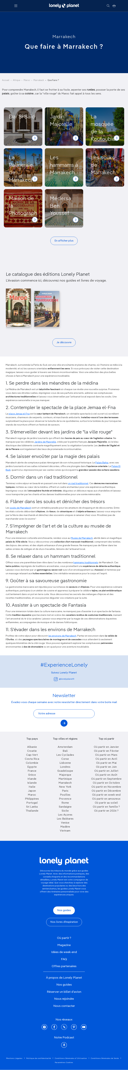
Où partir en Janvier (106, 747)
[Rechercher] (108, 6)
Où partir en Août (106, 775)
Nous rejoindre (64, 998)
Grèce (32, 775)
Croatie (32, 751)
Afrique (16, 80)
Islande (32, 783)
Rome (65, 803)
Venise (65, 823)
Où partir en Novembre (106, 787)
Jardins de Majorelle (45, 442)
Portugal (32, 803)
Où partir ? (64, 938)
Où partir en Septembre (106, 779)
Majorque (65, 775)
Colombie (32, 763)
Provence (65, 799)
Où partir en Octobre (106, 783)
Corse (65, 759)
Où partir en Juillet (106, 771)
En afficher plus (64, 240)
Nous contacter (64, 1006)
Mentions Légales (14, 1058)
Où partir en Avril (106, 759)
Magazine (64, 945)
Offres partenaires (64, 966)
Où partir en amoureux (106, 799)
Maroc (27, 80)
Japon (32, 791)
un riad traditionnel (78, 483)
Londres (65, 767)
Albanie (32, 747)
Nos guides (64, 910)
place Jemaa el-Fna (19, 414)
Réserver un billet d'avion (64, 991)
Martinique (65, 779)
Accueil (5, 80)
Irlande (32, 779)
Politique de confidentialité (38, 1058)
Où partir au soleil (106, 803)
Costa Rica (32, 759)
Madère (65, 827)
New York (65, 787)
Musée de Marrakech (82, 538)
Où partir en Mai (106, 763)
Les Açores (65, 815)
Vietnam (65, 831)
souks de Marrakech (20, 508)
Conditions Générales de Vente (105, 1058)
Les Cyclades (65, 755)
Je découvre (64, 342)
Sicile (65, 811)
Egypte (32, 767)
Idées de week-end (64, 952)
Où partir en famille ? (106, 807)
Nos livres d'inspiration (64, 922)
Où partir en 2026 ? (106, 811)
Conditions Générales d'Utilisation (71, 1058)
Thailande (32, 811)
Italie (32, 787)
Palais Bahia (101, 463)
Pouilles (65, 795)
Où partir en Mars (106, 755)
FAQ (64, 959)
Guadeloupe (65, 771)
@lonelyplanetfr (64, 679)
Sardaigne (65, 807)
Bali (65, 751)
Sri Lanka (32, 807)
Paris (65, 791)
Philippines (32, 799)
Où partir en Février (106, 751)
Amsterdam (65, 747)
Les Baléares (65, 819)
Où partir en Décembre (106, 791)
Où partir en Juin (106, 767)
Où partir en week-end (106, 795)
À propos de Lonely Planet (64, 977)
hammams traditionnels (85, 562)
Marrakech (64, 37)
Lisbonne (65, 763)
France (32, 771)
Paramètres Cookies (64, 1062)
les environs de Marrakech (62, 636)
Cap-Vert (32, 755)
